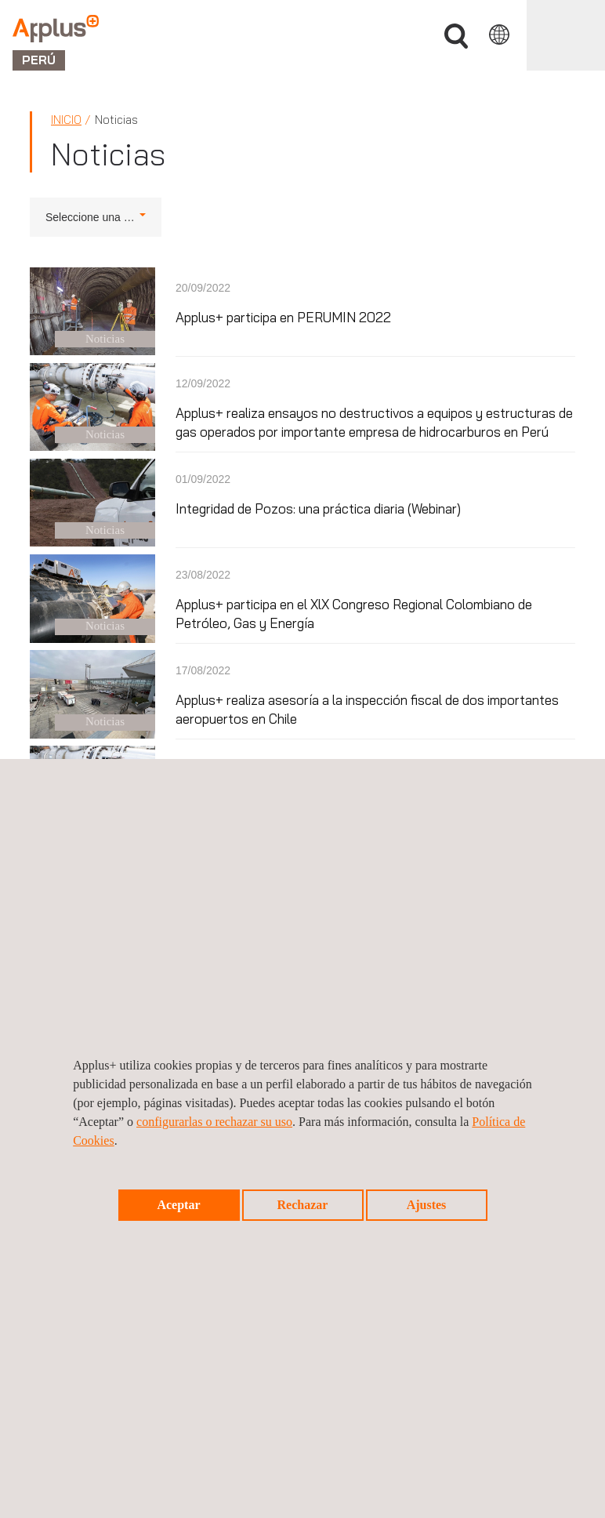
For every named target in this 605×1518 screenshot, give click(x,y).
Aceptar (178, 1204)
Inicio (66, 119)
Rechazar (302, 1204)
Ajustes (427, 1204)
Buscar (456, 36)
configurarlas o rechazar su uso (214, 1121)
